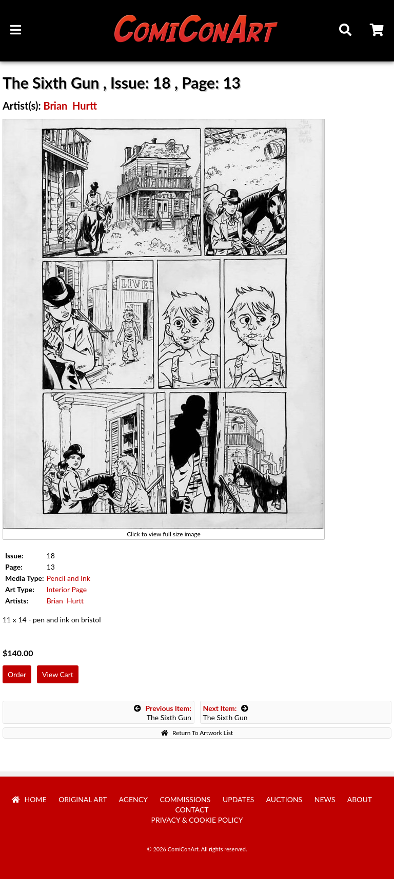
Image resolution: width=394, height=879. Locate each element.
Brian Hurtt (70, 105)
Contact (191, 809)
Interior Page (67, 589)
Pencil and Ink (68, 578)
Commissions (185, 799)
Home (29, 799)
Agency (133, 799)
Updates (238, 799)
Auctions (284, 799)
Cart (377, 31)
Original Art (82, 799)
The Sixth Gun (162, 713)
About (359, 799)
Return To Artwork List (197, 733)
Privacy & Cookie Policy (197, 819)
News (325, 799)
